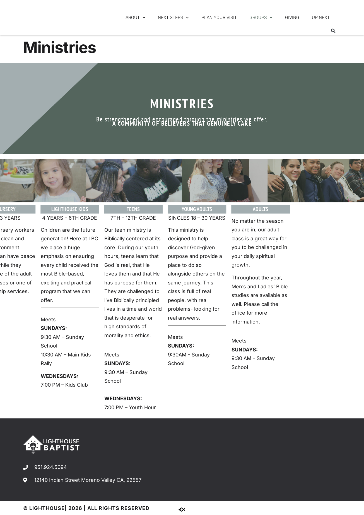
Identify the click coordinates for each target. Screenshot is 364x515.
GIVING (292, 17)
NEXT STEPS (173, 17)
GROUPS (261, 17)
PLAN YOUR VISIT (219, 17)
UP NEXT (321, 17)
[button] (333, 31)
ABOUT (135, 17)
